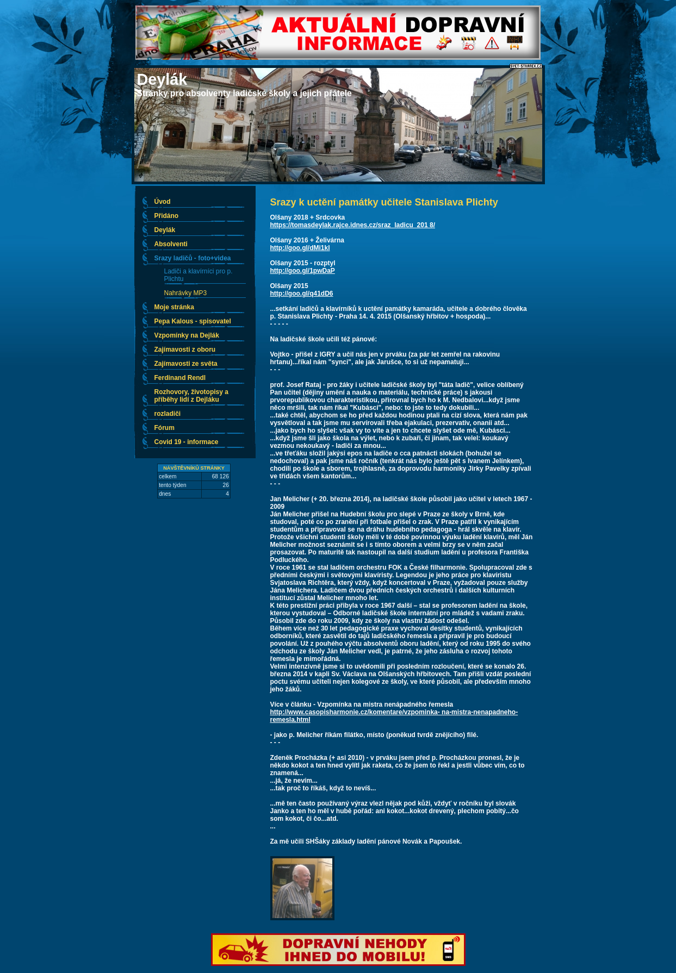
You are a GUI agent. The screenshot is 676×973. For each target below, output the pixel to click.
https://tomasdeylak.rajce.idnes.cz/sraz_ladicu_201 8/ (352, 225)
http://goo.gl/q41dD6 (301, 293)
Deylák (162, 79)
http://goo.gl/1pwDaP (302, 271)
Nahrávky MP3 (185, 293)
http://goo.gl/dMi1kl (300, 248)
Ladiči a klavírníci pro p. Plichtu (198, 275)
